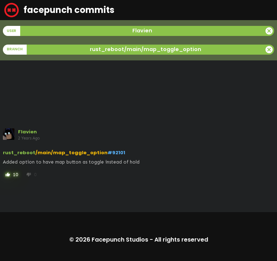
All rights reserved (181, 239)
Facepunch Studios (120, 239)
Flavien (27, 131)
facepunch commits (59, 10)
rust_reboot (19, 152)
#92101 (116, 152)
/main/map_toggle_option (71, 152)
